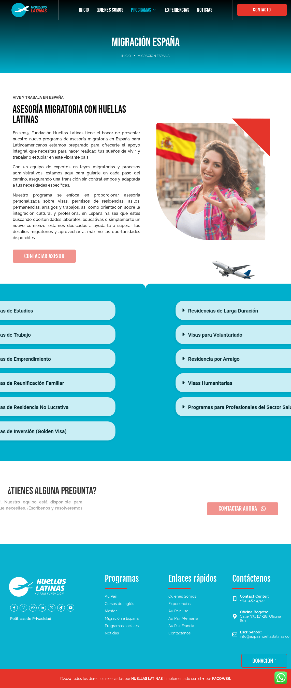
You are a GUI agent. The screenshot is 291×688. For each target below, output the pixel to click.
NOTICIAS (204, 10)
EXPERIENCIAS (177, 10)
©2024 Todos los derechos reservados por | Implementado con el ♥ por (145, 679)
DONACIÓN (264, 661)
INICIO (84, 10)
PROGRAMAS (143, 10)
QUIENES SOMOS (109, 10)
